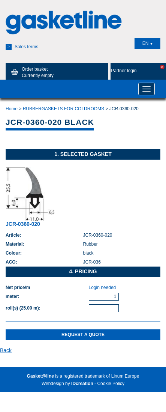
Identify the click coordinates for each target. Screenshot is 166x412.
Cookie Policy (110, 383)
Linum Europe (125, 376)
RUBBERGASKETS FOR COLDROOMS (63, 108)
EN (147, 43)
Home (12, 108)
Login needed (102, 287)
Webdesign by (67, 383)
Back (6, 350)
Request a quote (83, 334)
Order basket (31, 72)
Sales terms (22, 47)
